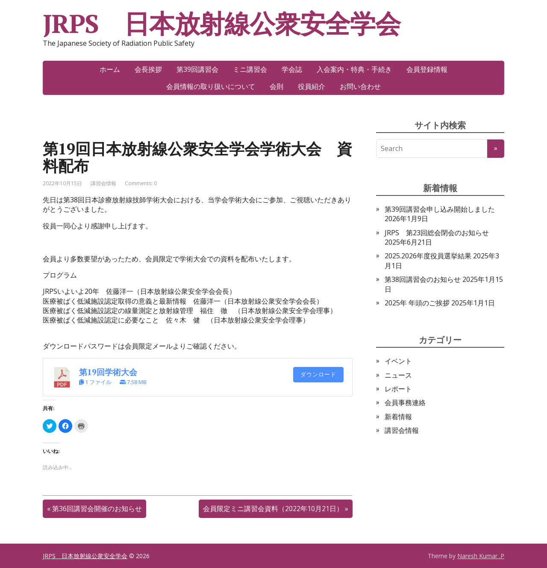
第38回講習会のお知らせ (423, 279)
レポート (398, 388)
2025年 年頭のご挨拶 (417, 303)
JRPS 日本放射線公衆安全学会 (221, 23)
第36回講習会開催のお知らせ (97, 508)
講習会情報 (103, 183)
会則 (276, 86)
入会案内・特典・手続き (354, 69)
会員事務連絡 (405, 402)
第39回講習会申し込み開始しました (440, 209)
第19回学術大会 (108, 372)
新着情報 (398, 416)
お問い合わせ (360, 86)
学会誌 (292, 69)
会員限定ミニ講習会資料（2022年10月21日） (273, 508)
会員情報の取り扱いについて (210, 86)
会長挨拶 (148, 69)
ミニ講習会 (250, 69)
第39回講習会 (197, 69)
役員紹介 (311, 86)
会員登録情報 (426, 69)
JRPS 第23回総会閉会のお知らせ (437, 232)
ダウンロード (318, 374)
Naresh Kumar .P (480, 556)
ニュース (398, 375)
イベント (398, 361)
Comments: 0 (141, 183)
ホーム (110, 69)
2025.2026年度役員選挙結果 (428, 255)
